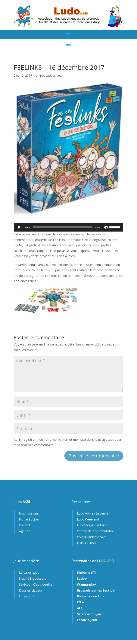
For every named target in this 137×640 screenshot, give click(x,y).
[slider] (62, 227)
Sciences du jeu (89, 614)
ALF (79, 608)
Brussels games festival (96, 590)
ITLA (80, 602)
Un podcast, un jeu (48, 75)
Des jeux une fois (90, 596)
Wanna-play (86, 584)
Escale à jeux (87, 620)
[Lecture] (19, 227)
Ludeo (82, 578)
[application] (68, 227)
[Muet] (106, 227)
